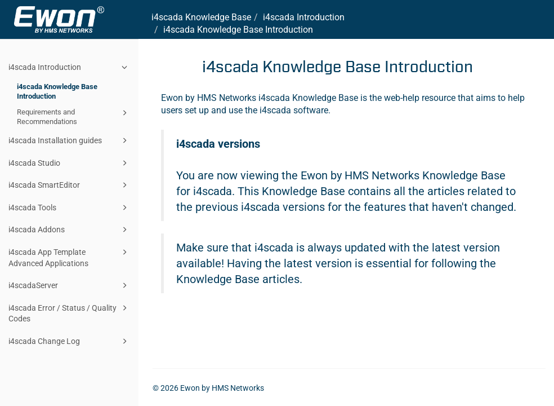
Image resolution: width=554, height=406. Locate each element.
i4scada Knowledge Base (201, 17)
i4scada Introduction (69, 67)
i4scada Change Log (69, 341)
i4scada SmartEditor (69, 185)
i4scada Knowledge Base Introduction (57, 91)
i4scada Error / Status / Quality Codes (69, 313)
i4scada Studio (69, 163)
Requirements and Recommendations (74, 116)
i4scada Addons (69, 229)
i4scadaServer (69, 285)
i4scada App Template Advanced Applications (69, 257)
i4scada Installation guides (69, 140)
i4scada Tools (69, 207)
